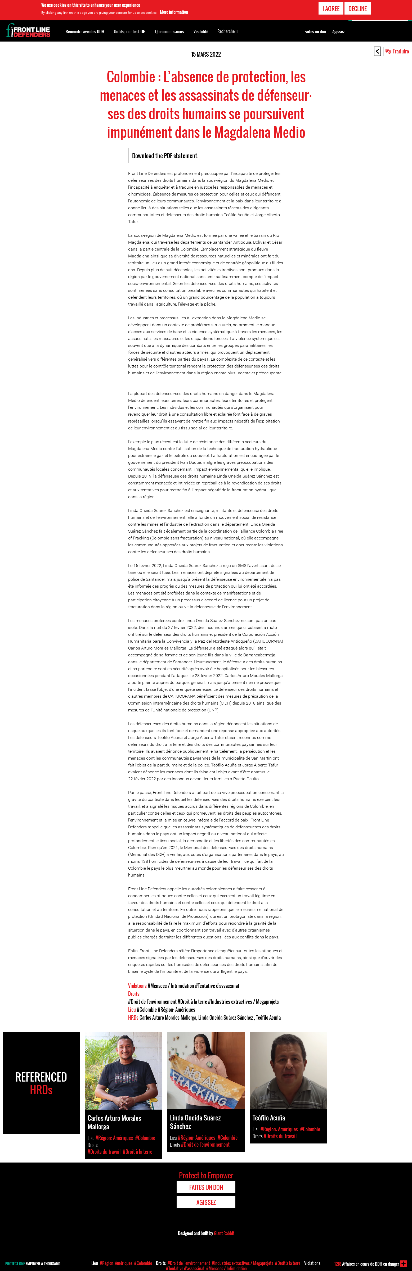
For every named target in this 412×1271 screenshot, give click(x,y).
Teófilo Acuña (268, 1017)
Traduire (401, 51)
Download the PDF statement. (165, 155)
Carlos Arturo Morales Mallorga (168, 1017)
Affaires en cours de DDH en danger (366, 1264)
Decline (357, 8)
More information (174, 12)
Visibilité (201, 31)
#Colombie (147, 1009)
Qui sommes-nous (169, 31)
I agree (331, 8)
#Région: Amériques (176, 1009)
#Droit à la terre (192, 1001)
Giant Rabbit (224, 1233)
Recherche (227, 31)
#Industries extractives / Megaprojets (243, 1001)
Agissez (338, 31)
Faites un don (315, 31)
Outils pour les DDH (130, 31)
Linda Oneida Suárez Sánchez (226, 1017)
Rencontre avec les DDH (85, 31)
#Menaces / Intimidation (171, 985)
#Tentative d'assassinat (217, 985)
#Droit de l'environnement (152, 1001)
